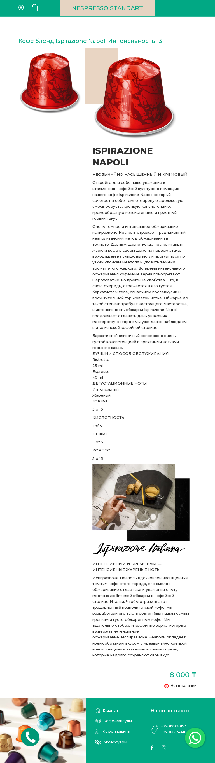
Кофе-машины (112, 731)
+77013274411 (173, 732)
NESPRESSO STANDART (107, 7)
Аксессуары (111, 742)
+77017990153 (173, 726)
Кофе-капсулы (113, 720)
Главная (106, 710)
